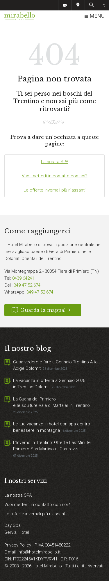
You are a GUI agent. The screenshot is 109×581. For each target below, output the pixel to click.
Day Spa (12, 525)
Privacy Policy (18, 545)
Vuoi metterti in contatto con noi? (54, 176)
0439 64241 (23, 278)
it (104, 5)
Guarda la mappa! (43, 310)
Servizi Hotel (16, 532)
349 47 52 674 (27, 285)
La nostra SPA (54, 161)
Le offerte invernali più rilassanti (54, 190)
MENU (94, 16)
